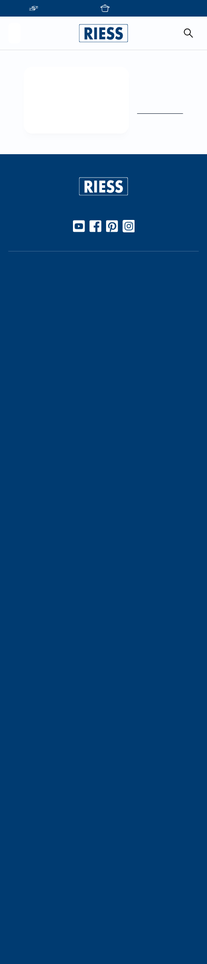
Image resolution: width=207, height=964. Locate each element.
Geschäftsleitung (38, 597)
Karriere (22, 580)
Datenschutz (30, 895)
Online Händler (34, 297)
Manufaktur (28, 485)
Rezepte (22, 409)
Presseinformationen (44, 818)
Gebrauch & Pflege (41, 391)
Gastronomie (31, 699)
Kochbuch (25, 426)
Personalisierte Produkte (51, 716)
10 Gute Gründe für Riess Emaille (65, 373)
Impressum (27, 878)
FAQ (16, 776)
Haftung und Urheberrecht (54, 912)
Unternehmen (32, 545)
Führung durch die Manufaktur (62, 656)
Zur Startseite (157, 110)
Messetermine (33, 639)
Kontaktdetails (34, 758)
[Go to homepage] (103, 33)
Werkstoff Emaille (39, 356)
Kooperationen (34, 562)
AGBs (17, 930)
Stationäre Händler (41, 314)
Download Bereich (40, 835)
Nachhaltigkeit (34, 503)
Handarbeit (28, 468)
